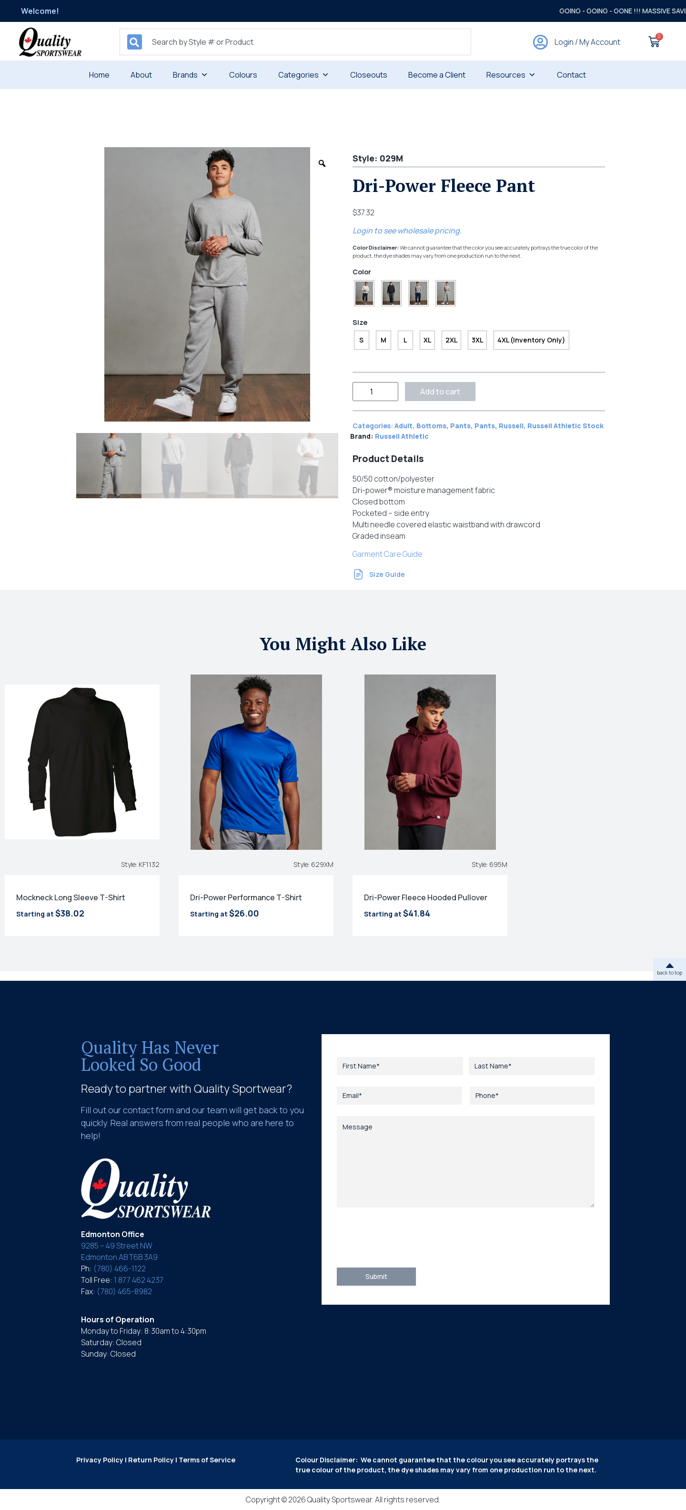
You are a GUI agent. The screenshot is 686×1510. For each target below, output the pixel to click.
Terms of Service (207, 1459)
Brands (190, 74)
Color (362, 272)
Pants (460, 425)
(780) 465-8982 (124, 1291)
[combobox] (295, 42)
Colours (243, 75)
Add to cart (440, 391)
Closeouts (368, 75)
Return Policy (151, 1459)
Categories (303, 74)
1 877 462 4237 (138, 1280)
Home (99, 75)
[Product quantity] (375, 391)
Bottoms (431, 425)
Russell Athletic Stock (565, 425)
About (141, 75)
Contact (571, 75)
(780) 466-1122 (119, 1268)
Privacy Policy (99, 1459)
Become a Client (436, 75)
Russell (511, 425)
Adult (403, 425)
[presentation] (409, 1237)
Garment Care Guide (388, 554)
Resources (511, 74)
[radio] (364, 293)
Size (360, 322)
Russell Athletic (402, 436)
